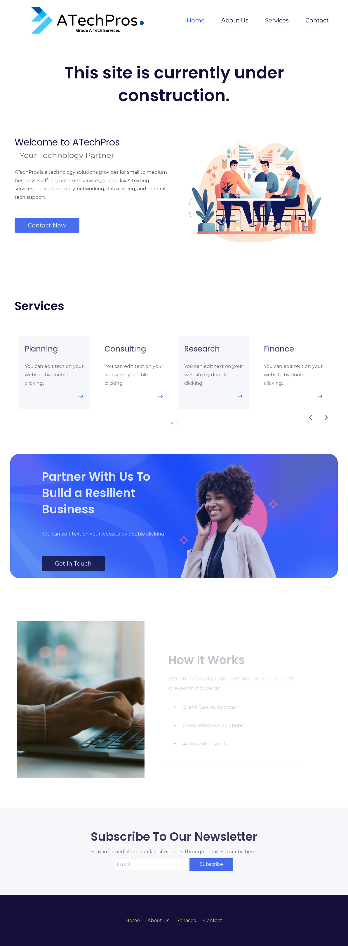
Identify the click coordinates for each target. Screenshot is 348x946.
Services (186, 920)
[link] (228, 463)
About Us (158, 920)
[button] (310, 417)
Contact (212, 920)
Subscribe (211, 864)
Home (133, 920)
